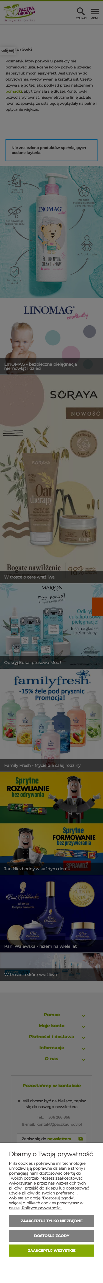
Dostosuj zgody (51, 1236)
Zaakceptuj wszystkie (52, 1250)
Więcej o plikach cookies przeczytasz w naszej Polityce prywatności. (46, 1205)
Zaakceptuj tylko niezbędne (52, 1221)
